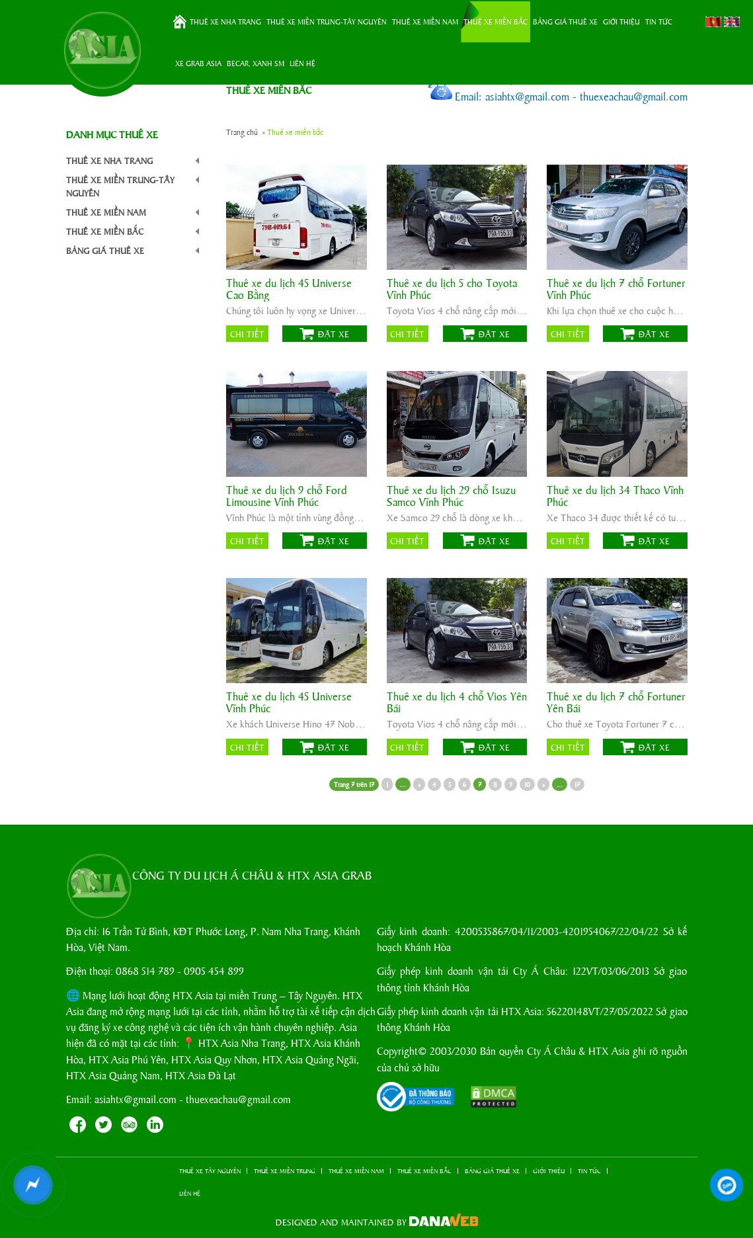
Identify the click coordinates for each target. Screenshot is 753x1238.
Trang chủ (180, 21)
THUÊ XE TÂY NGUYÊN (210, 1171)
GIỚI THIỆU (621, 21)
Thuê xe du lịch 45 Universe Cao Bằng (289, 289)
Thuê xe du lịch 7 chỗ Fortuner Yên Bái (616, 702)
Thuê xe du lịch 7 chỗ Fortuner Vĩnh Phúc (616, 289)
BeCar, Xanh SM (255, 63)
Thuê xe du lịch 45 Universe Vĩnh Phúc (289, 702)
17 (577, 784)
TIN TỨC (658, 21)
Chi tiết (247, 333)
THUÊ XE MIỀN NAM (425, 21)
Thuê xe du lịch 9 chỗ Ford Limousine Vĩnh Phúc (286, 496)
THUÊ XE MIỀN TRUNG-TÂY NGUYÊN (326, 21)
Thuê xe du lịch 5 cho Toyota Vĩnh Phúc (452, 289)
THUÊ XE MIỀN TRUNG (284, 1171)
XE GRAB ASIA (198, 63)
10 (527, 784)
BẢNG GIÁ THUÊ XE (565, 21)
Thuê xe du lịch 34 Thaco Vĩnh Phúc (615, 496)
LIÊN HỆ (302, 63)
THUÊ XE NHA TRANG (225, 21)
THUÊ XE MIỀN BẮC (495, 21)
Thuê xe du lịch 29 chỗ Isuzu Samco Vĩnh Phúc (451, 496)
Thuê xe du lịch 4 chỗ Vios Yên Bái (457, 702)
